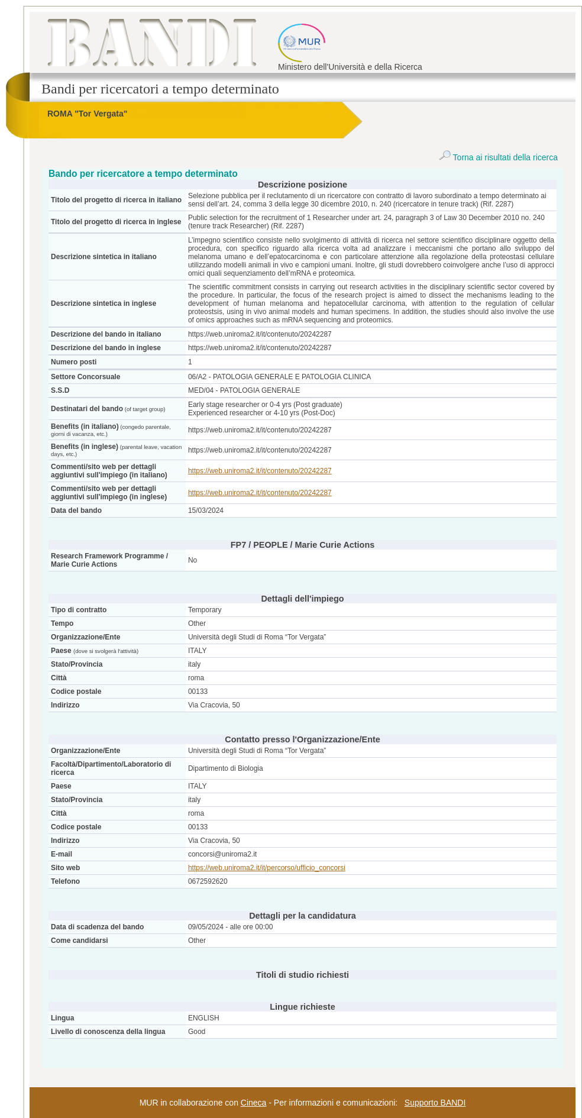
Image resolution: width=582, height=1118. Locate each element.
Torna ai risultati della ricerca (498, 157)
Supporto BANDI (435, 1102)
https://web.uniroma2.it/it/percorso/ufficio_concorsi (266, 868)
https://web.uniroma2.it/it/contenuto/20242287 (260, 471)
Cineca (254, 1102)
